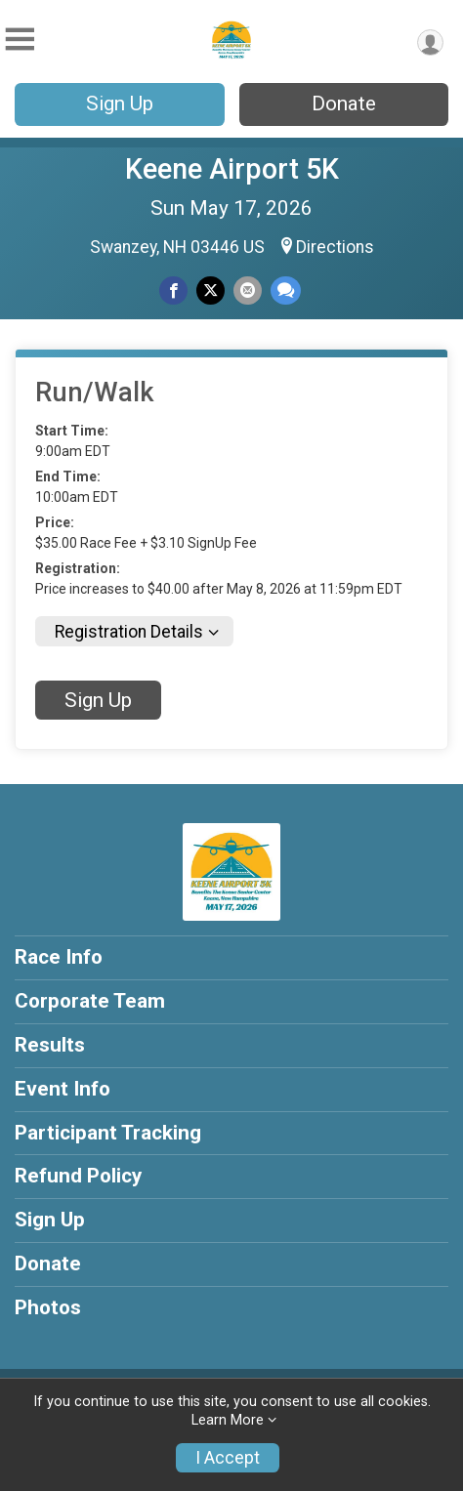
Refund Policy (78, 1175)
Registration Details (129, 632)
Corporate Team (90, 1001)
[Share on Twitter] (210, 290)
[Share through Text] (286, 290)
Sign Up (119, 103)
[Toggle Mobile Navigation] (19, 40)
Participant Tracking (108, 1132)
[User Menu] (430, 42)
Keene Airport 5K (232, 169)
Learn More (227, 1420)
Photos (48, 1307)
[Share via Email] (247, 290)
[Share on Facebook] (173, 290)
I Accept (227, 1458)
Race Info (59, 957)
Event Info (62, 1088)
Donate (344, 103)
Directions (335, 247)
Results (50, 1044)
